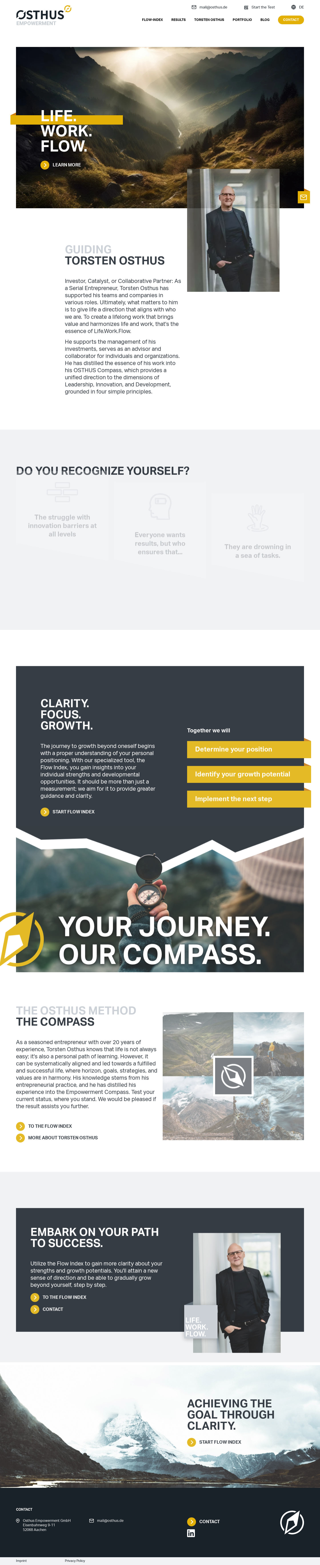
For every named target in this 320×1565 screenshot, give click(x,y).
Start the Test (259, 7)
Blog (265, 20)
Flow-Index (152, 20)
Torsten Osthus (209, 20)
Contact (291, 20)
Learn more (60, 165)
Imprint (21, 1561)
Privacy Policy (75, 1561)
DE (297, 7)
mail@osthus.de (209, 7)
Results (178, 20)
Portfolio (242, 20)
